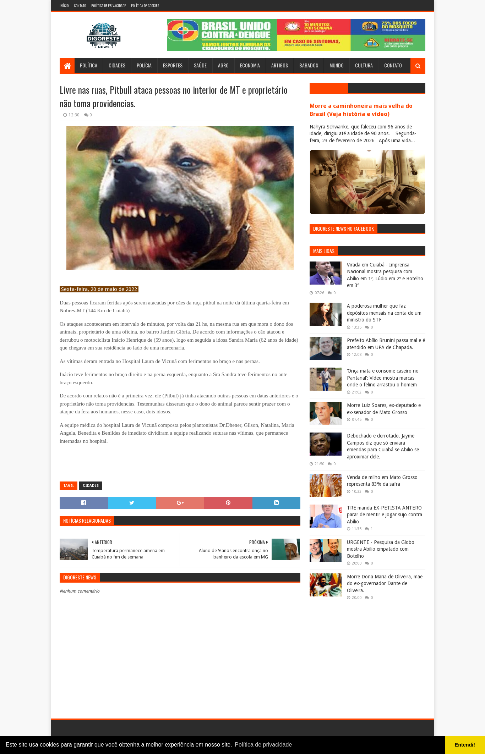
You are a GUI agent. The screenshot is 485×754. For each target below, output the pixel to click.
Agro (223, 65)
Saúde (200, 65)
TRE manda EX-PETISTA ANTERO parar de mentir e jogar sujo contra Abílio (384, 514)
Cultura (364, 65)
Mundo (336, 65)
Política (88, 65)
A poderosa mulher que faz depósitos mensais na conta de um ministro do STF (384, 313)
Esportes (172, 65)
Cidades (117, 65)
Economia (250, 65)
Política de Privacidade (108, 5)
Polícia (144, 65)
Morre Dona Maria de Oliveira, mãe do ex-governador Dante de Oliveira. (385, 583)
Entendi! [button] (465, 745)
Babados (308, 65)
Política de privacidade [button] (263, 745)
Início (64, 5)
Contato (80, 5)
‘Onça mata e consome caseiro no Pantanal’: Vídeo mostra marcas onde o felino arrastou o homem (383, 377)
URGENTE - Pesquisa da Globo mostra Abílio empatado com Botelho (380, 549)
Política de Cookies (145, 5)
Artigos (279, 65)
